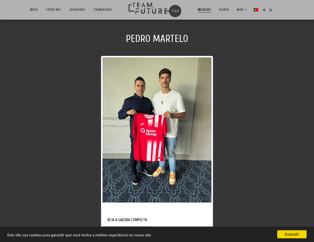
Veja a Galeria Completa (127, 219)
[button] (264, 10)
